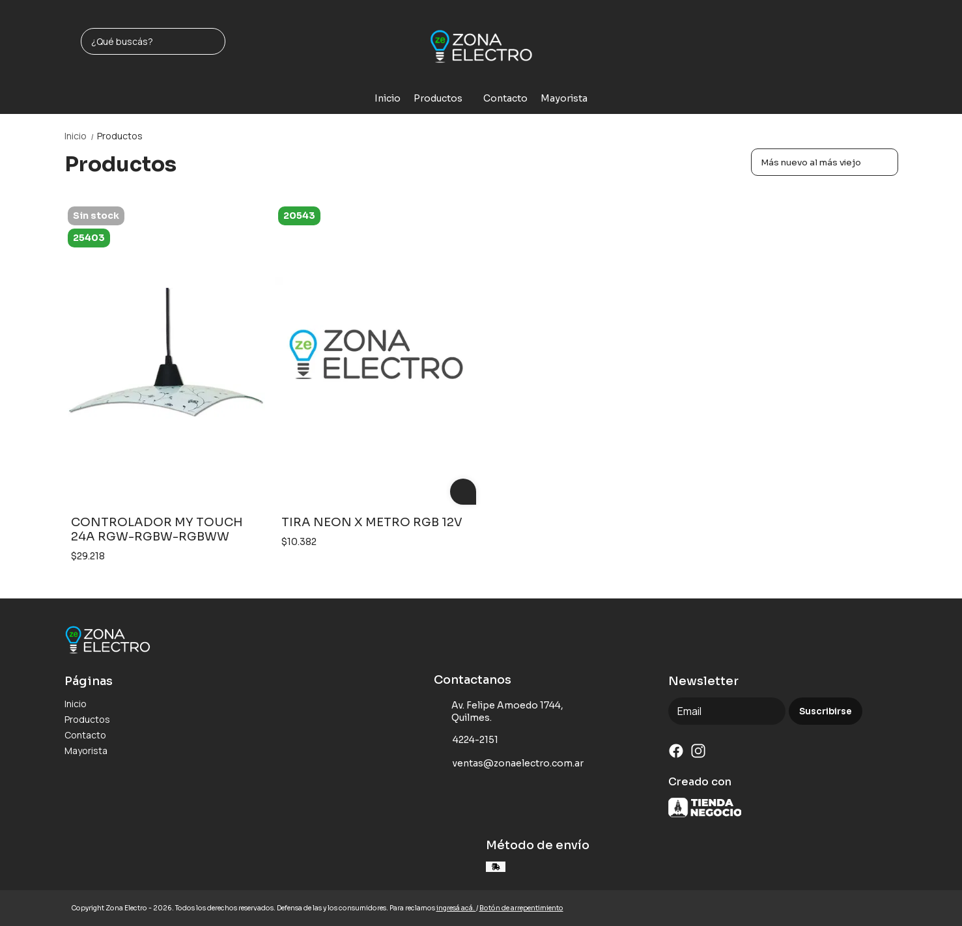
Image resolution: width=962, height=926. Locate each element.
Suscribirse (825, 711)
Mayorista (564, 98)
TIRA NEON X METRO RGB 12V (371, 522)
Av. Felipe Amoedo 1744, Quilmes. (499, 711)
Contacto (505, 98)
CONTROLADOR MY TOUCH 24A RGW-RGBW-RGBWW (157, 529)
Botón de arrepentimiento (521, 908)
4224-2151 (466, 740)
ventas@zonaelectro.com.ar (509, 763)
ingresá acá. (456, 908)
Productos (444, 98)
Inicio (388, 98)
